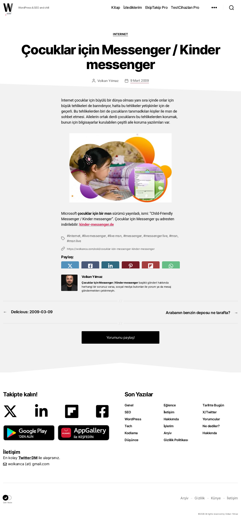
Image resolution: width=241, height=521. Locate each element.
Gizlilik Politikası (176, 439)
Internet (120, 34)
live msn (116, 236)
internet (74, 236)
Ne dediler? (211, 425)
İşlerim (168, 425)
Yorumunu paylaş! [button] (120, 336)
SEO (128, 411)
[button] (29, 431)
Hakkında (210, 432)
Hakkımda (171, 418)
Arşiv (168, 432)
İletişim (169, 411)
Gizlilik (201, 496)
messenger (133, 236)
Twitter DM (27, 456)
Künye (216, 496)
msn (174, 236)
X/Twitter (210, 411)
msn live (75, 241)
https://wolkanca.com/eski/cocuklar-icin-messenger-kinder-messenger (110, 248)
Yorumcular (211, 418)
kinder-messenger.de (96, 224)
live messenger (95, 236)
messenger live (156, 236)
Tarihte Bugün (213, 404)
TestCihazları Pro (185, 7)
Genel (129, 404)
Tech (128, 425)
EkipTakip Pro (156, 7)
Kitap (115, 7)
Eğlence (170, 404)
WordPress (133, 418)
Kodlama (131, 432)
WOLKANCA (8, 7)
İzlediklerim (132, 7)
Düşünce (131, 439)
